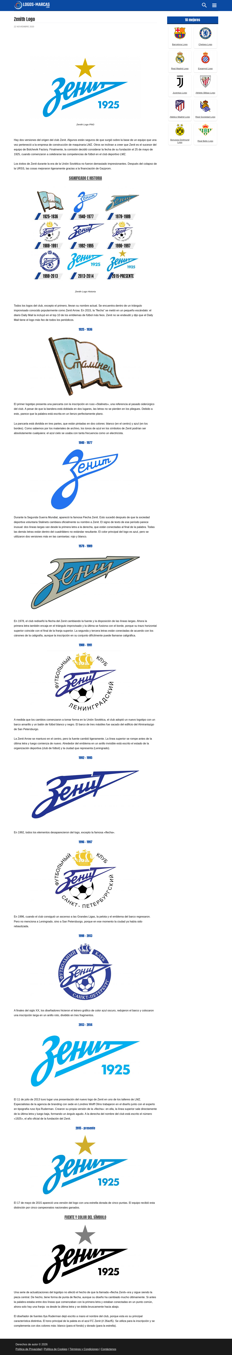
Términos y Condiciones (84, 1349)
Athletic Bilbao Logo (205, 92)
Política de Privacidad (29, 1349)
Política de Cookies (55, 1349)
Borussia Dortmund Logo (179, 141)
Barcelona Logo (180, 44)
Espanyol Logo (205, 68)
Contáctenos (108, 1349)
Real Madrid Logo (180, 68)
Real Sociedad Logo (205, 117)
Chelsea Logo (205, 44)
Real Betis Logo (205, 141)
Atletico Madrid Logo (180, 117)
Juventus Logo (180, 92)
